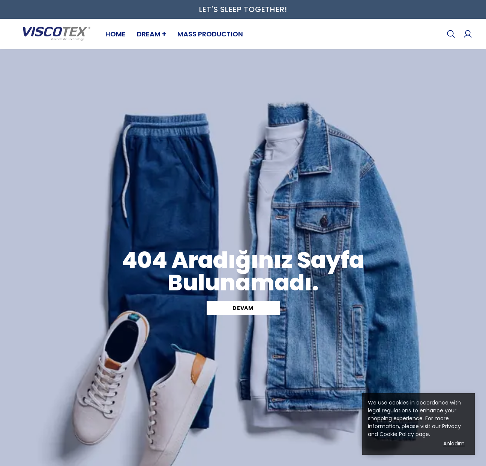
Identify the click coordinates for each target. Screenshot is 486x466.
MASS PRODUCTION (210, 34)
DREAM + (151, 34)
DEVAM (243, 308)
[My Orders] (467, 34)
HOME (115, 34)
